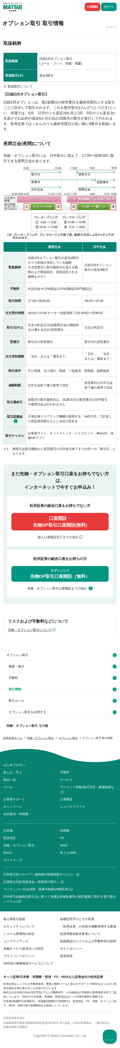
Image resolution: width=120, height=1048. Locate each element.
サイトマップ (12, 860)
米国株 (64, 830)
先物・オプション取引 (19, 845)
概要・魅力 (16, 666)
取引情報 (15, 689)
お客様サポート (14, 799)
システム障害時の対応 (19, 934)
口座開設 (92, 6)
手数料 (13, 678)
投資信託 (9, 838)
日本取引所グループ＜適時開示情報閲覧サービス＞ (41, 874)
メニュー (109, 1039)
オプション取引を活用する (27, 712)
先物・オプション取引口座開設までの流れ (57, 588)
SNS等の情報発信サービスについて (28, 963)
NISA (63, 845)
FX (62, 838)
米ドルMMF (68, 852)
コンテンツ (111, 27)
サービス (66, 779)
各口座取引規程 (14, 919)
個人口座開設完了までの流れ (58, 537)
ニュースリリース (72, 806)
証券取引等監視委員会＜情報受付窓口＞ (33, 882)
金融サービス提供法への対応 (23, 948)
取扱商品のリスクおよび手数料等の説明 (88, 941)
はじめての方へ (14, 765)
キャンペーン (12, 806)
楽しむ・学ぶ (12, 772)
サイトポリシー (71, 948)
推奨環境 (66, 956)
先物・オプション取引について (30, 630)
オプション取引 (17, 655)
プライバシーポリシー (19, 956)
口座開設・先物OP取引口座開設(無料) (60, 521)
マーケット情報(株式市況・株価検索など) (87, 789)
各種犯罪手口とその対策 (77, 919)
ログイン (108, 6)
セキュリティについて (19, 926)
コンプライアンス (15, 941)
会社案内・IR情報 (15, 814)
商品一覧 (9, 779)
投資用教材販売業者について (80, 934)
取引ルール (16, 700)
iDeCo (7, 852)
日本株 (8, 830)
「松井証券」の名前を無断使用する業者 (88, 926)
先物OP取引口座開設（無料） (60, 573)
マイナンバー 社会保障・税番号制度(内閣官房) (38, 889)
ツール (8, 787)
